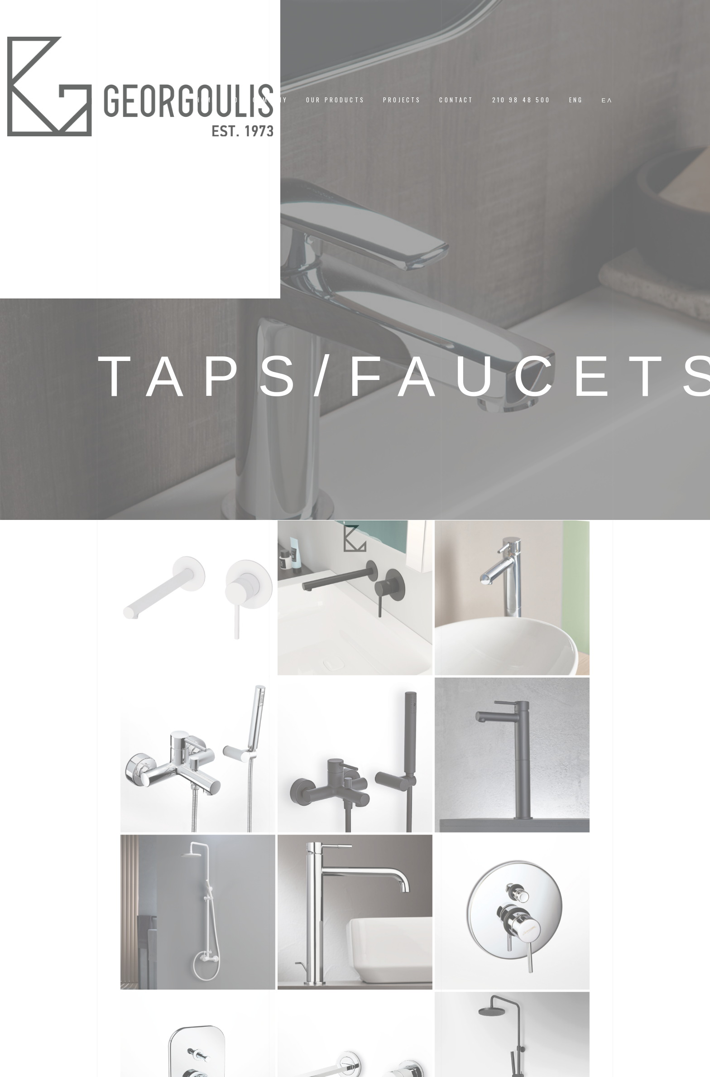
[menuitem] (576, 100)
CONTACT (456, 100)
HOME (206, 100)
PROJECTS (402, 100)
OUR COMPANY (261, 100)
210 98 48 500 (521, 100)
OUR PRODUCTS (335, 100)
